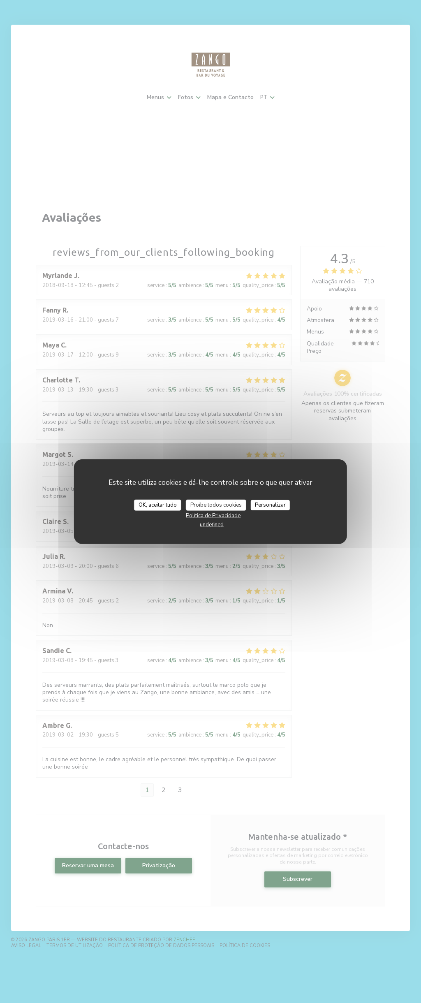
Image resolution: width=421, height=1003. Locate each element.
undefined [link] (212, 524)
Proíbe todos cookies (216, 504)
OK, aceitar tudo (158, 504)
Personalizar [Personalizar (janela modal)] (270, 504)
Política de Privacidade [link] (213, 515)
